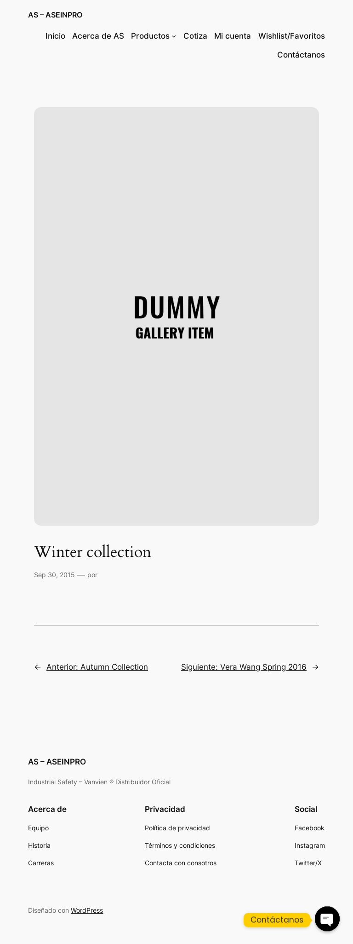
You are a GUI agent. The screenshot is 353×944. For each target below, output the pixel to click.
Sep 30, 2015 (54, 575)
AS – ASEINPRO (55, 14)
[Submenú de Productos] (173, 36)
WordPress (87, 910)
